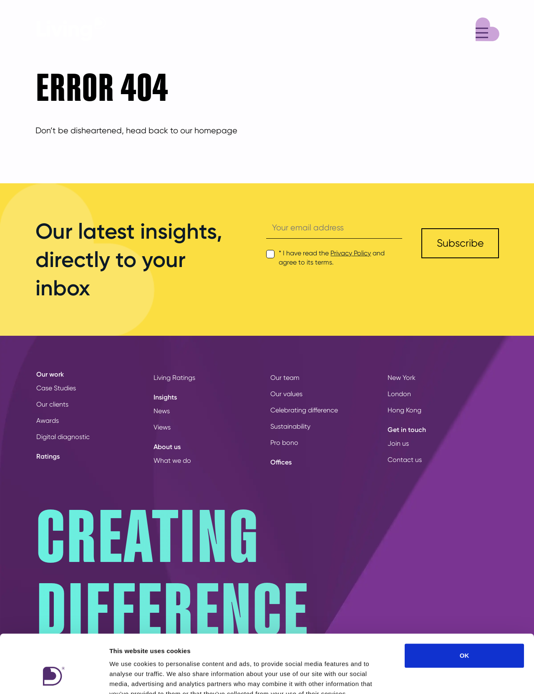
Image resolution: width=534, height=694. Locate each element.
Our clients (52, 404)
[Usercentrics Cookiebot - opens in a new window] (54, 678)
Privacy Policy (350, 253)
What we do (172, 460)
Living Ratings (174, 378)
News (162, 411)
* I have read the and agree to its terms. (332, 257)
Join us (398, 443)
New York (402, 378)
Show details (437, 677)
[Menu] (487, 28)
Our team (285, 378)
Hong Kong (404, 410)
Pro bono (284, 443)
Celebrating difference (304, 410)
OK (464, 605)
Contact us (405, 460)
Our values (286, 394)
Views (162, 427)
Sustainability (290, 426)
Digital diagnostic (63, 437)
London (399, 394)
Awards (47, 420)
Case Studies (56, 388)
